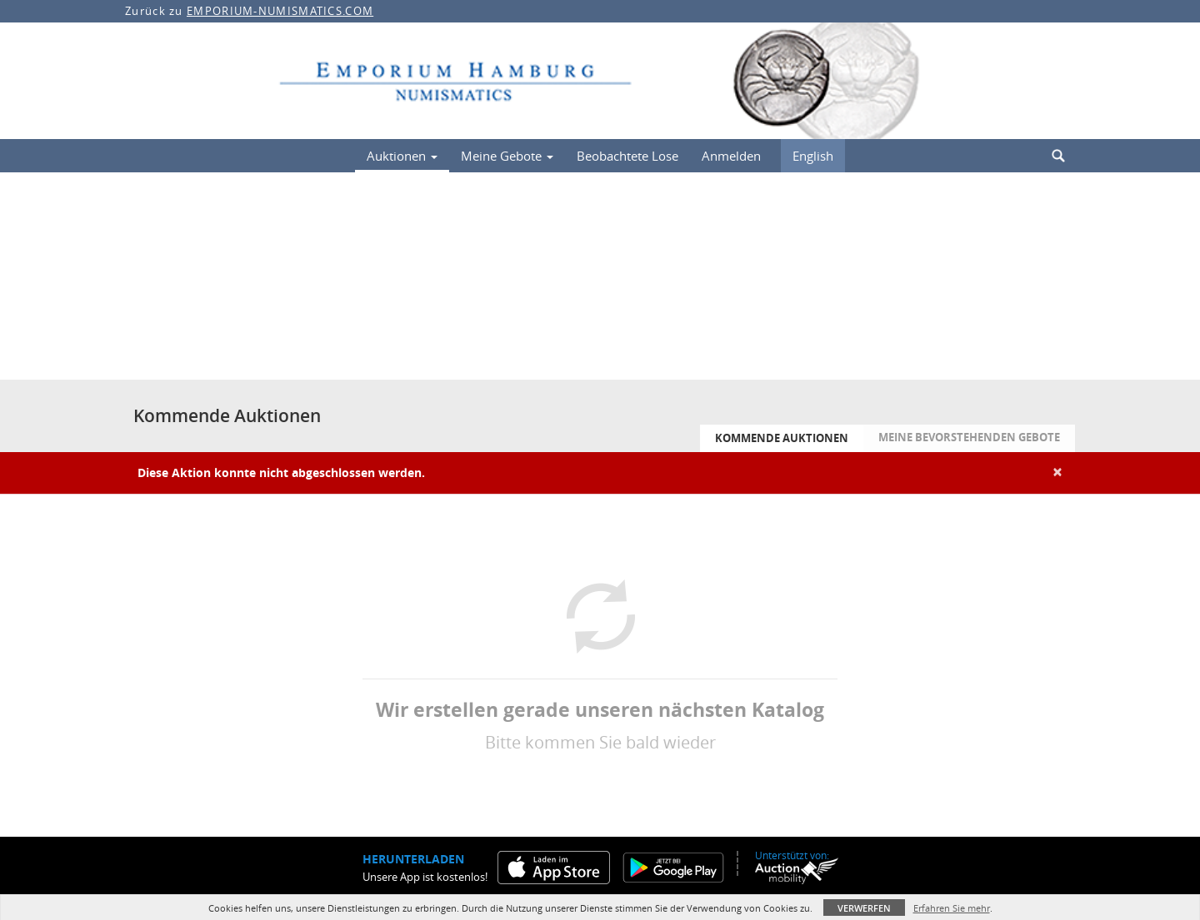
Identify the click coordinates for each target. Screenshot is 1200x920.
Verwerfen (864, 908)
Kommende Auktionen (781, 437)
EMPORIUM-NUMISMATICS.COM (280, 10)
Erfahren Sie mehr (951, 908)
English (812, 155)
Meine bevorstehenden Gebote (969, 437)
